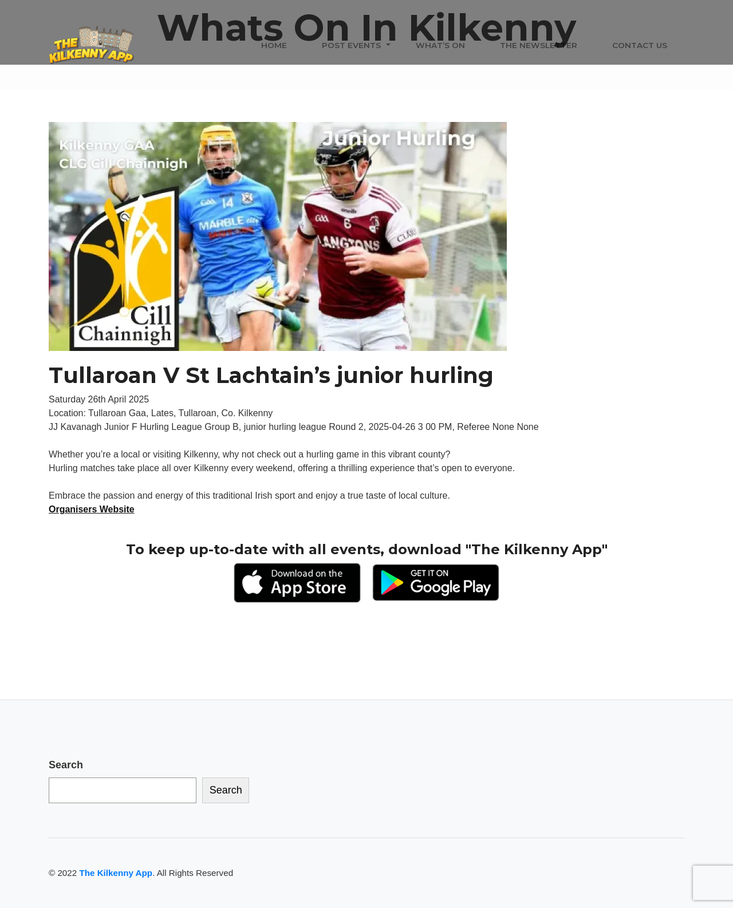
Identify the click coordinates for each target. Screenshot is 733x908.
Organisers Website (92, 509)
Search (66, 765)
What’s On (440, 45)
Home (274, 45)
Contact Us (639, 45)
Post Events (351, 45)
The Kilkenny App (115, 873)
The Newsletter (538, 45)
